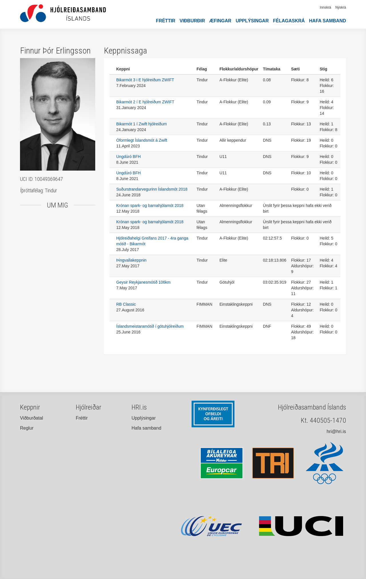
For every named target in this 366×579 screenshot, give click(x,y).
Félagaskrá (289, 20)
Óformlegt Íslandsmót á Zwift (141, 140)
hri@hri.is (336, 431)
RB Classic (126, 304)
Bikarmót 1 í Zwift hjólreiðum (141, 124)
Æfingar (220, 20)
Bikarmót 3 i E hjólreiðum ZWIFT (145, 80)
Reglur (26, 428)
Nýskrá (340, 7)
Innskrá (325, 7)
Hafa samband (327, 20)
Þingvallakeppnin (131, 260)
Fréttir (165, 20)
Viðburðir (192, 20)
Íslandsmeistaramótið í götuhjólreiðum (150, 326)
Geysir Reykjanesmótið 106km (143, 282)
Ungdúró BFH (128, 156)
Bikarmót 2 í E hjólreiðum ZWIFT (145, 102)
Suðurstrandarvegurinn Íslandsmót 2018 (152, 189)
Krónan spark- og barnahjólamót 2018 (150, 205)
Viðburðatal (31, 418)
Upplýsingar (252, 20)
